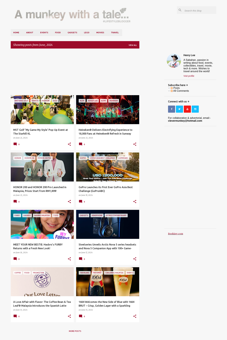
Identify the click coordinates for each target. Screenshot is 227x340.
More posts (75, 331)
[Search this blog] (199, 10)
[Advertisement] (75, 73)
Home (16, 33)
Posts (175, 88)
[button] (69, 144)
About (29, 33)
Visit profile (188, 76)
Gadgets (72, 33)
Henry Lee (189, 55)
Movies (100, 33)
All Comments (180, 90)
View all (133, 45)
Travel (115, 33)
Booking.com (175, 233)
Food (58, 33)
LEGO (86, 33)
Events (44, 33)
